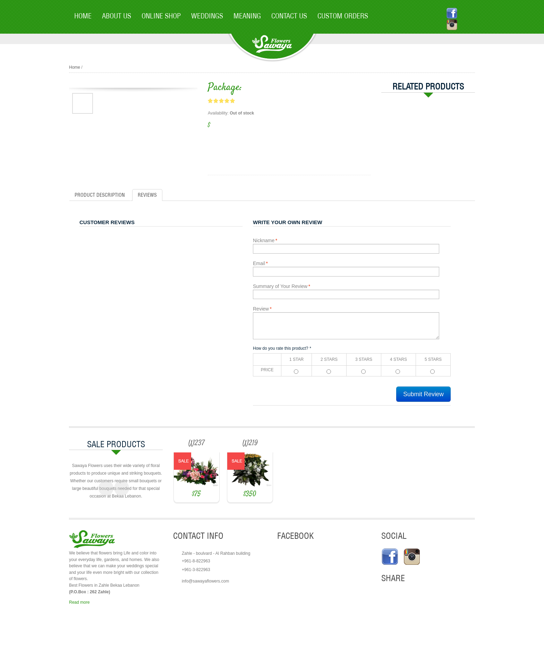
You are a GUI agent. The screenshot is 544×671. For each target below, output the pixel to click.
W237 (221, 443)
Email (259, 263)
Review (261, 308)
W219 (324, 443)
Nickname (263, 240)
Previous (106, 516)
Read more (79, 640)
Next (121, 516)
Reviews (147, 195)
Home (74, 67)
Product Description (100, 195)
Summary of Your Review (280, 286)
